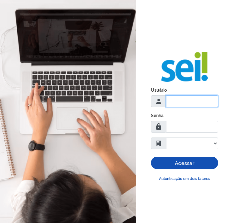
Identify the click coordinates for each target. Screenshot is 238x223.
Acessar (184, 162)
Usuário (159, 90)
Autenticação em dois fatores (184, 178)
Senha (157, 115)
